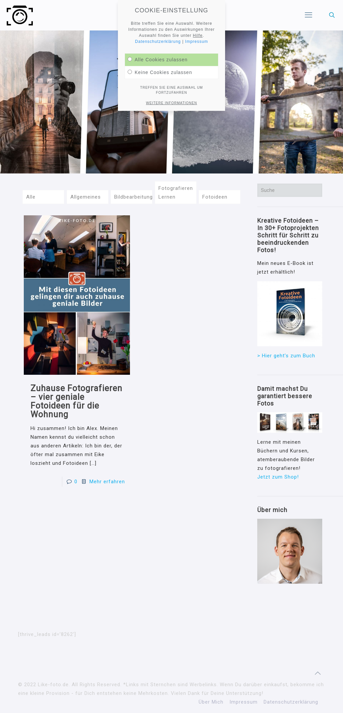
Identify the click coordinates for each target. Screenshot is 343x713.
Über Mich (211, 702)
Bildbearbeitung (133, 197)
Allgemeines (85, 197)
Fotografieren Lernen (175, 192)
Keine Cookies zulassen (160, 72)
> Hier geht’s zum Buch (286, 356)
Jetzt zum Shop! (278, 477)
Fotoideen (214, 197)
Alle (31, 197)
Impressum (243, 702)
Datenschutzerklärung (291, 702)
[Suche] (289, 190)
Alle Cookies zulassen (158, 59)
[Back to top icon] (318, 673)
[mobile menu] (308, 15)
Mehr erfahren (107, 482)
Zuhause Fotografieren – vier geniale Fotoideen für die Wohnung (76, 401)
